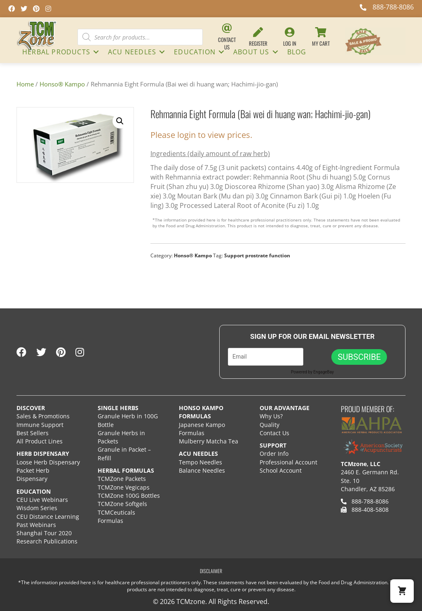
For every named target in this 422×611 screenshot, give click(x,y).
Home (25, 84)
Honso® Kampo (62, 84)
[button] (96, 52)
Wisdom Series (36, 508)
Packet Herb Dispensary (32, 474)
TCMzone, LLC (360, 464)
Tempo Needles (201, 462)
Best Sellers (32, 433)
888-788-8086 (365, 501)
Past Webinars (36, 525)
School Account (281, 470)
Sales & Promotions (43, 416)
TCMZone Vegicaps (124, 487)
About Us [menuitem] (251, 51)
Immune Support (39, 425)
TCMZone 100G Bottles (129, 495)
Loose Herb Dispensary (48, 462)
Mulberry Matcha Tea (208, 441)
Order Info (275, 453)
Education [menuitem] (195, 51)
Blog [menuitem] (297, 51)
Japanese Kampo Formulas (202, 429)
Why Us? (271, 416)
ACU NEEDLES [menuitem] (132, 51)
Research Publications (46, 541)
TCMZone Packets (122, 479)
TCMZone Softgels (122, 504)
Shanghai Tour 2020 (44, 533)
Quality (269, 425)
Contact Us (274, 433)
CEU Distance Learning (47, 516)
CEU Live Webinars (42, 500)
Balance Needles (202, 470)
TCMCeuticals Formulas (116, 516)
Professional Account (288, 462)
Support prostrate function (257, 255)
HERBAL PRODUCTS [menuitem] (56, 51)
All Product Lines (39, 441)
